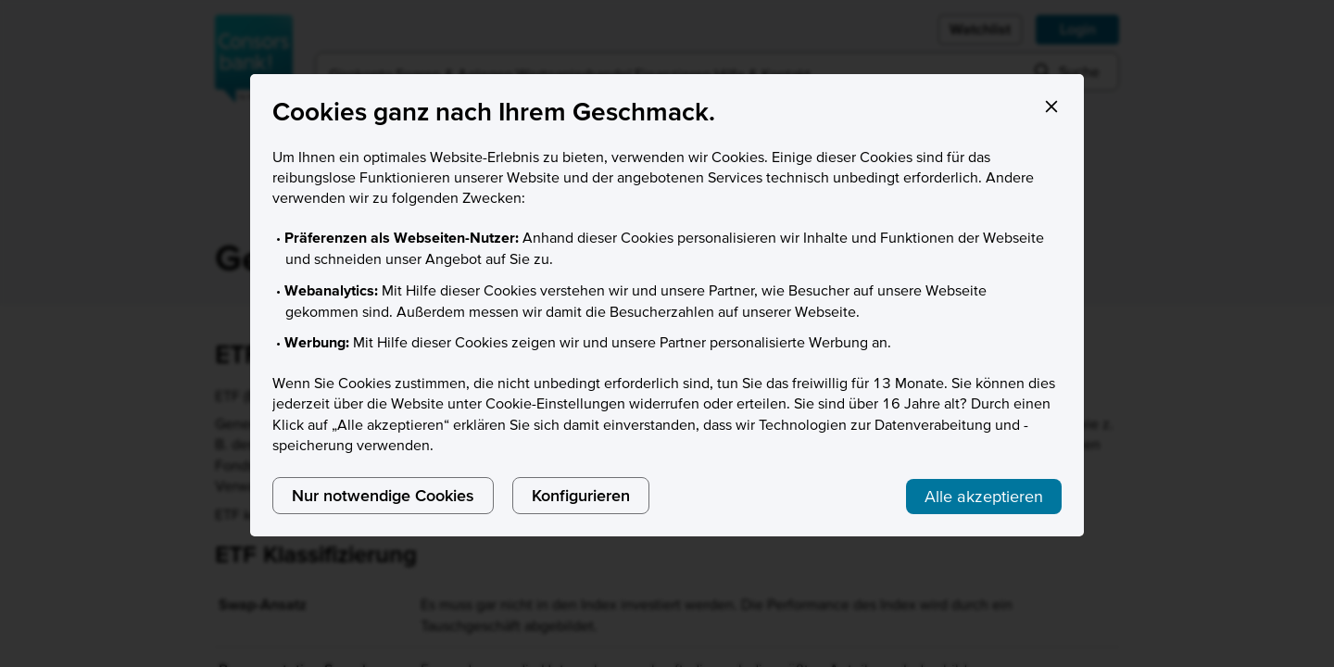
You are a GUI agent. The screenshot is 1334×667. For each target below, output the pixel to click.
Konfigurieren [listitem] (581, 495)
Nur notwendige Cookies (383, 495)
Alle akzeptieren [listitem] (984, 496)
